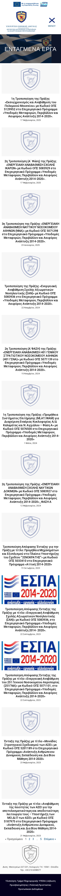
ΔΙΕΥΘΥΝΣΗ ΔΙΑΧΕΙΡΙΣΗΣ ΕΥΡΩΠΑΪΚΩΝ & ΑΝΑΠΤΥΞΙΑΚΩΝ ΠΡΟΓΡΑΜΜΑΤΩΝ (21, 30)
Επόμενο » (50, 839)
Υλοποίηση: (11, 881)
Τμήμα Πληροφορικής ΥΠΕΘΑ (31, 881)
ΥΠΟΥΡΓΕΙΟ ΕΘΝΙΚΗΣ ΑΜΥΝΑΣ (21, 26)
